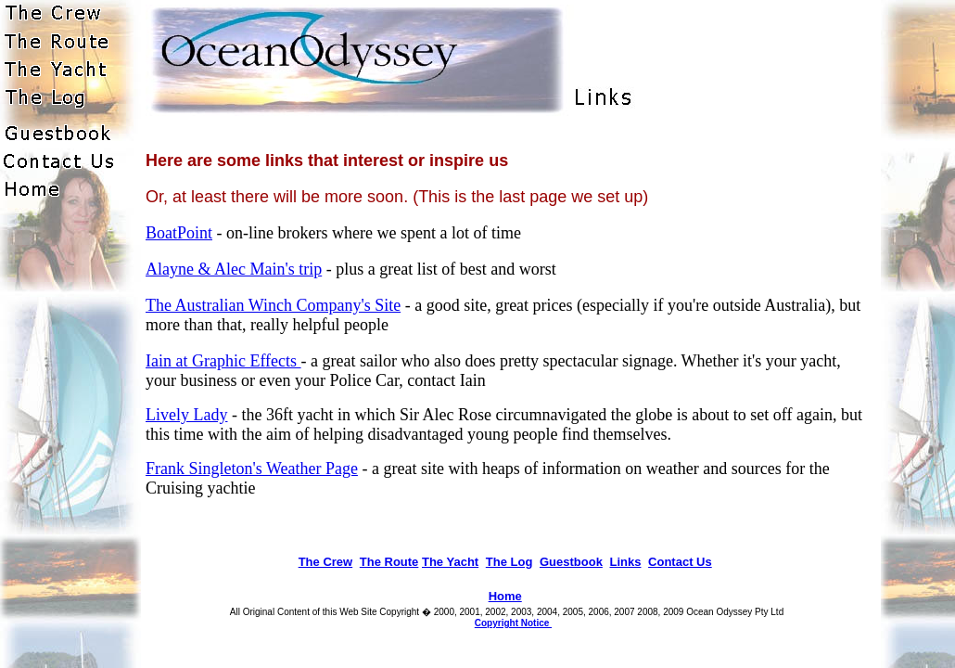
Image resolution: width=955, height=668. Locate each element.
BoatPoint (179, 233)
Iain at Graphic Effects (223, 361)
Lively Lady (186, 414)
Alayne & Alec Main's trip (234, 269)
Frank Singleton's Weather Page (252, 468)
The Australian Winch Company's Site (273, 305)
